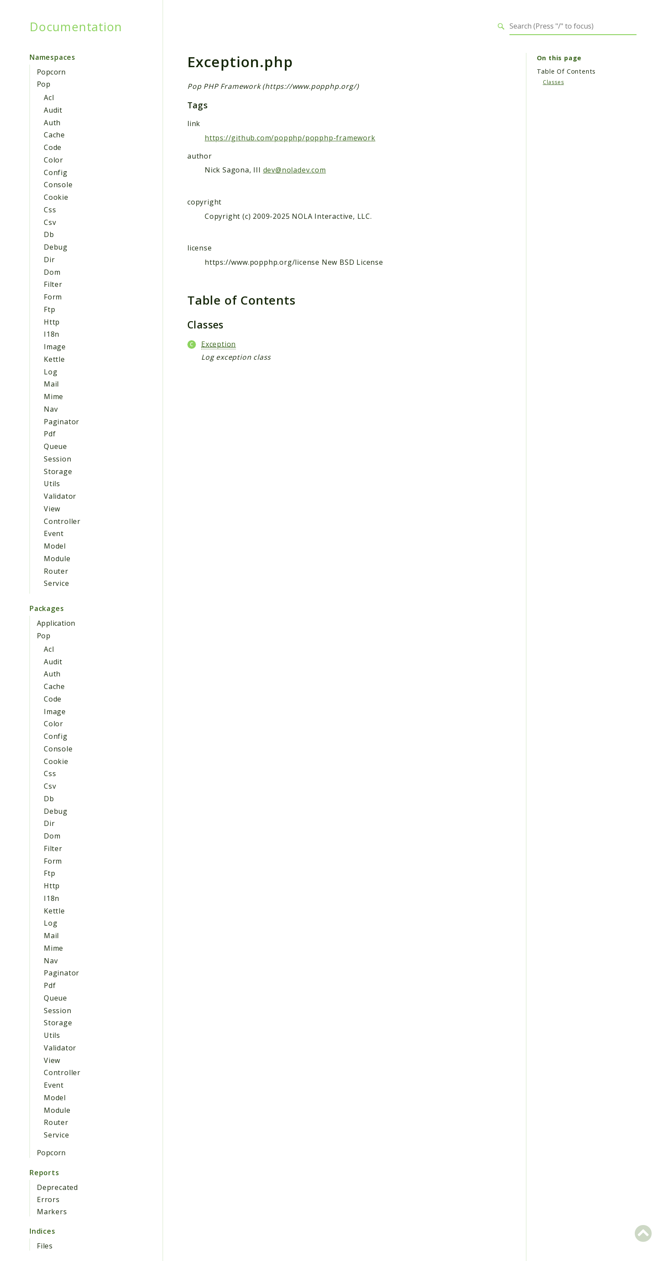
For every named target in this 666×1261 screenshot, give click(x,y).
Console (58, 184)
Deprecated (57, 1187)
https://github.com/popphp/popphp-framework (290, 138)
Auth (52, 122)
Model (55, 546)
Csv (50, 222)
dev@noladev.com (294, 170)
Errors (48, 1199)
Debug (56, 247)
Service (56, 583)
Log (50, 372)
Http (52, 322)
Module (57, 558)
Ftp (49, 309)
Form (53, 297)
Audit (53, 110)
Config (56, 172)
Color (53, 160)
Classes (553, 82)
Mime (53, 396)
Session (58, 459)
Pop (43, 84)
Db (49, 234)
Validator (60, 496)
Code (53, 147)
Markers (52, 1211)
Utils (52, 483)
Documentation (75, 26)
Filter (53, 284)
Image (55, 346)
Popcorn (51, 72)
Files (45, 1246)
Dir (49, 259)
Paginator (61, 421)
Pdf (50, 434)
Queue (55, 446)
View (52, 509)
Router (56, 571)
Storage (58, 471)
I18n (51, 334)
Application (56, 623)
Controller (62, 521)
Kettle (54, 359)
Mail (51, 384)
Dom (52, 272)
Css (50, 209)
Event (54, 533)
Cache (54, 135)
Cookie (56, 197)
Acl (49, 97)
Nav (51, 409)
